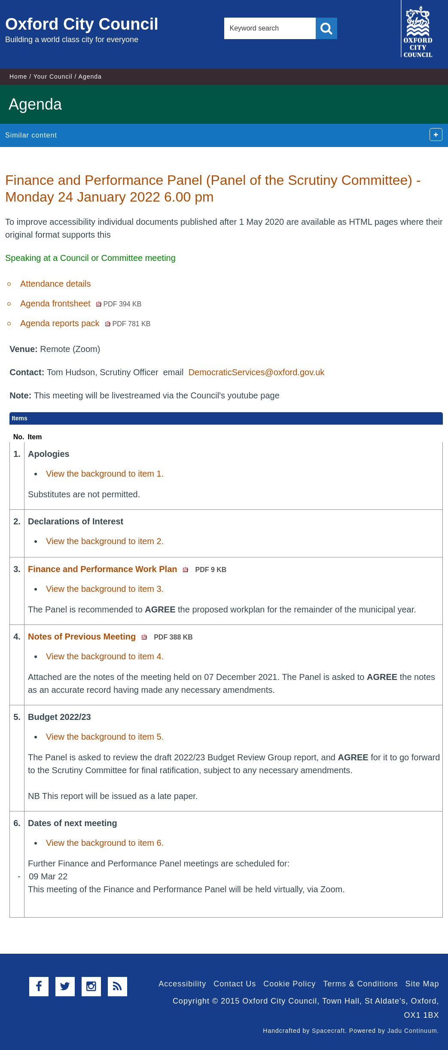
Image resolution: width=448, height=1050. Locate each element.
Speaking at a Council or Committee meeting (90, 258)
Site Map (422, 984)
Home (18, 76)
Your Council (53, 76)
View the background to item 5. (105, 736)
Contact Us (234, 984)
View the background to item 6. (105, 843)
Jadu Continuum (412, 1030)
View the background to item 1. (105, 473)
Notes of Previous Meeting (110, 636)
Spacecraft (328, 1030)
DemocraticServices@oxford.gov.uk (257, 372)
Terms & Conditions (360, 984)
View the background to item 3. (105, 589)
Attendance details (55, 283)
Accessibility (182, 984)
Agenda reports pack (85, 323)
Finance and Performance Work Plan (127, 569)
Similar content (31, 135)
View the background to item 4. (105, 656)
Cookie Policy (289, 984)
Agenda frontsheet (80, 303)
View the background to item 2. (105, 541)
